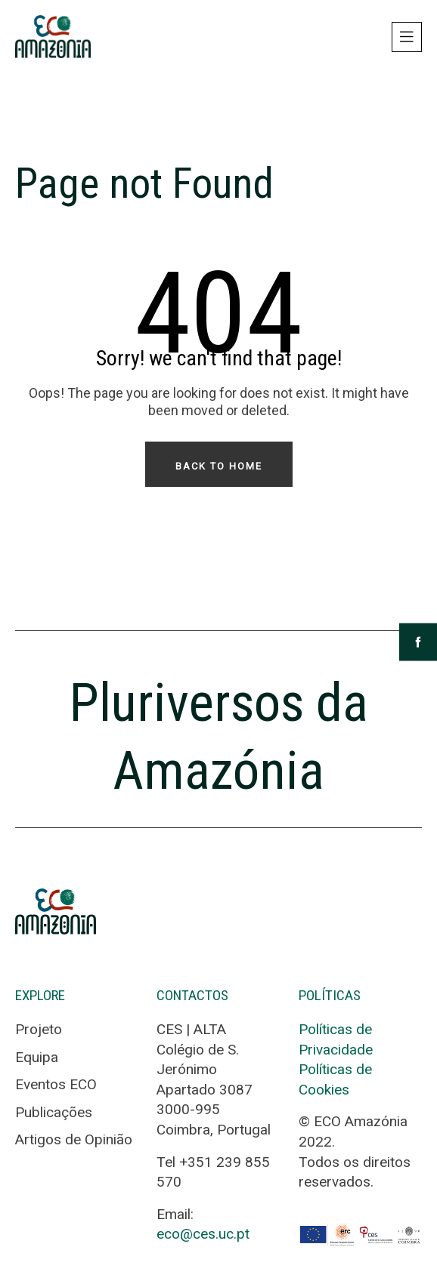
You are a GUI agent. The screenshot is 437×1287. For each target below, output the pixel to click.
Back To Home (218, 466)
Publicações (53, 1112)
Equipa (36, 1057)
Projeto (38, 1029)
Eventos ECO (56, 1084)
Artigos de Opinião (73, 1139)
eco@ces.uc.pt (203, 1233)
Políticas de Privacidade (336, 1039)
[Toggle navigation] (407, 37)
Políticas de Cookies (335, 1079)
